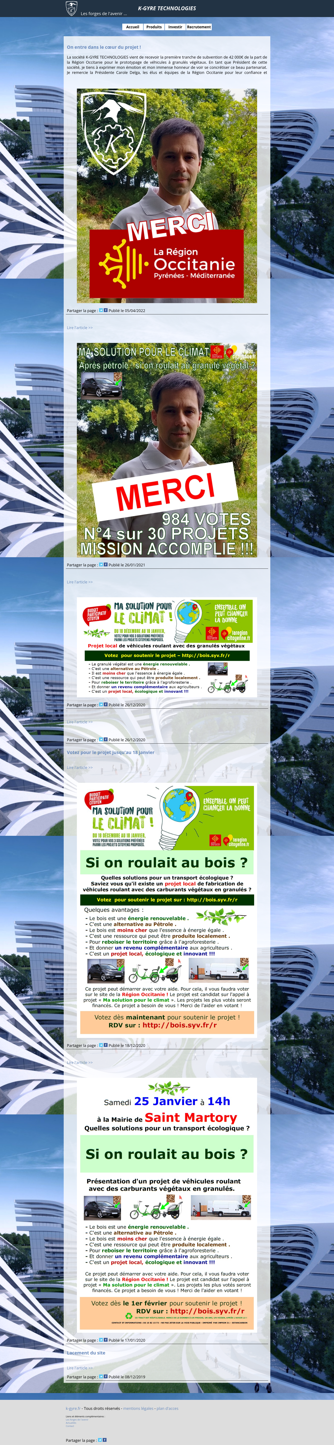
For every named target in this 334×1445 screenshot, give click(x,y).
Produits (154, 26)
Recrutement (199, 26)
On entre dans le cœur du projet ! (104, 47)
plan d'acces (167, 1408)
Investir (175, 26)
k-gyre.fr (73, 1408)
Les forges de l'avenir (77, 1419)
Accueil (132, 26)
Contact (70, 1426)
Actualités (71, 1422)
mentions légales (138, 1408)
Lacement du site (86, 1353)
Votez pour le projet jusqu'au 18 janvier (110, 752)
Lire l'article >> (80, 327)
